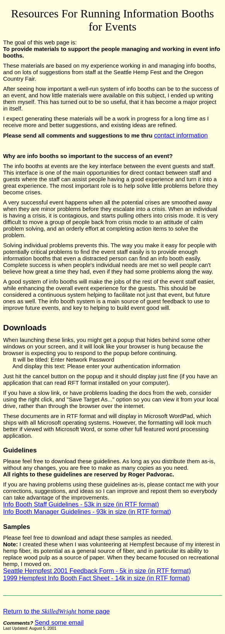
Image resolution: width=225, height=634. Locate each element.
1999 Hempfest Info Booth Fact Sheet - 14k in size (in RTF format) (96, 578)
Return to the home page (56, 611)
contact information (181, 135)
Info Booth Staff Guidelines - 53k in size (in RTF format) (81, 504)
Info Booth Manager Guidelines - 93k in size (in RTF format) (87, 511)
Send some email (59, 622)
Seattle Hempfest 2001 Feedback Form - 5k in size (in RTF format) (97, 570)
